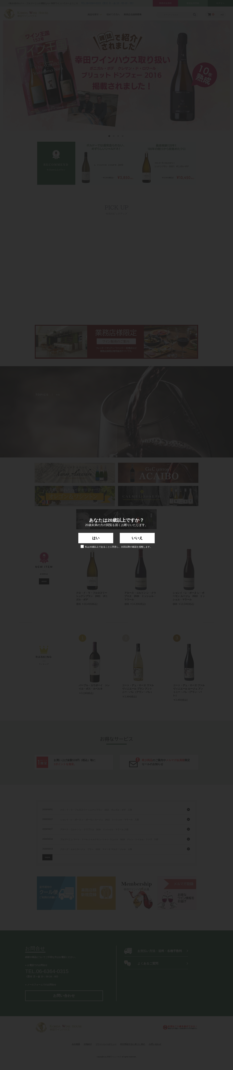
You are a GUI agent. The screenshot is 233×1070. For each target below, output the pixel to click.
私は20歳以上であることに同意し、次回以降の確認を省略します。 (116, 546)
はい (96, 538)
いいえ (137, 538)
